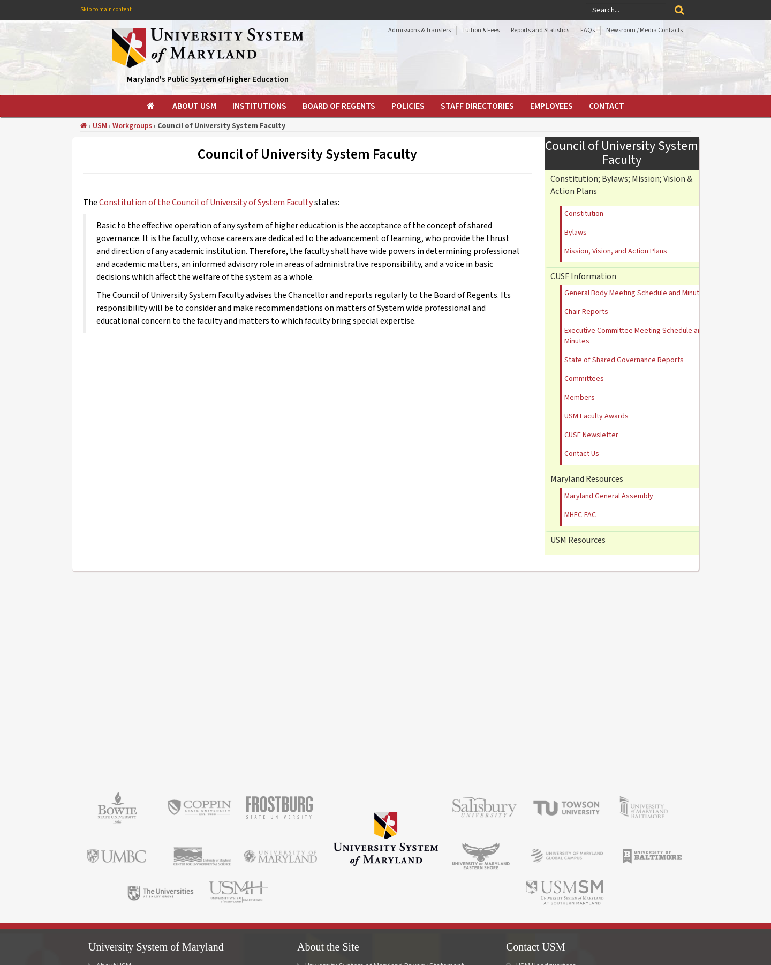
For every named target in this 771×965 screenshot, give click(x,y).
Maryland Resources (586, 479)
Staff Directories (477, 106)
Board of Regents (339, 106)
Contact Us (581, 453)
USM (100, 126)
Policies (408, 106)
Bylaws (575, 232)
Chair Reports (586, 311)
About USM (194, 106)
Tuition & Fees (481, 30)
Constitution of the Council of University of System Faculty (206, 202)
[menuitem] (151, 106)
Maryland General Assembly (608, 496)
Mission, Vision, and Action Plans (615, 251)
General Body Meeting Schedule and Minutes (635, 293)
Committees (584, 378)
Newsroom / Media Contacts (644, 30)
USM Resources (578, 540)
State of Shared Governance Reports (624, 360)
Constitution (583, 213)
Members (579, 397)
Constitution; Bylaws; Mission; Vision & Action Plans (621, 185)
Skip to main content (106, 9)
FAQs (587, 30)
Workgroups (132, 126)
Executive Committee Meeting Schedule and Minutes (635, 336)
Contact (606, 106)
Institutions (259, 106)
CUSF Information (583, 276)
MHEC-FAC (580, 515)
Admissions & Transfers (419, 30)
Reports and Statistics (540, 30)
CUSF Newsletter (591, 435)
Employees (551, 106)
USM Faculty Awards (596, 416)
